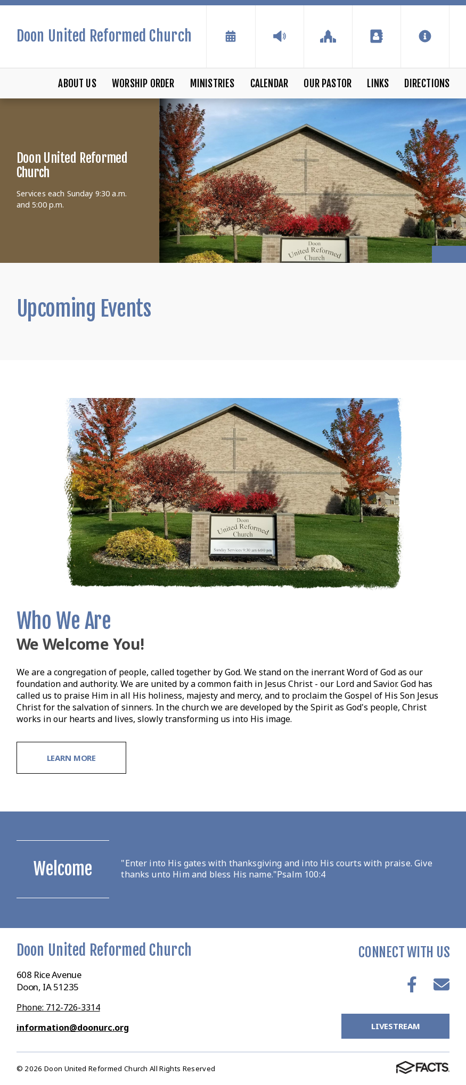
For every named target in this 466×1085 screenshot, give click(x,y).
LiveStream (395, 1026)
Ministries (212, 83)
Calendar (269, 83)
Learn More (71, 757)
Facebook (412, 984)
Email (441, 984)
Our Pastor (327, 83)
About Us (77, 83)
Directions (426, 83)
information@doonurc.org (73, 1027)
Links (378, 83)
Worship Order (143, 83)
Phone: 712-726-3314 (58, 1007)
